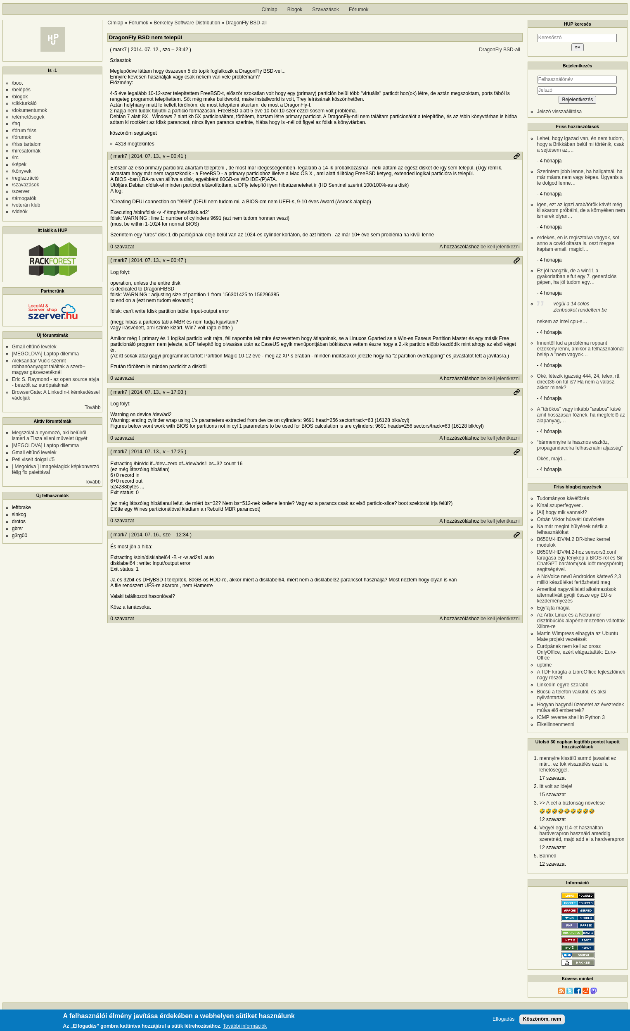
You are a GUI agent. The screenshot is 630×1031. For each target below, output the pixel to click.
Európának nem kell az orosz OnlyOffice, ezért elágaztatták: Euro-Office (576, 652)
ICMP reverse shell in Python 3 (571, 717)
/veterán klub (26, 205)
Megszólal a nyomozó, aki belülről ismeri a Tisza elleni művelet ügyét (50, 435)
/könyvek (21, 171)
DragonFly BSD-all (246, 23)
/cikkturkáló (24, 103)
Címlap (269, 9)
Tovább (93, 407)
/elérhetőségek (28, 117)
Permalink (516, 156)
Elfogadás (503, 1021)
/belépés (21, 90)
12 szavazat (552, 819)
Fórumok (358, 9)
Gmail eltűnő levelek (34, 347)
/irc (15, 157)
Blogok (295, 9)
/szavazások (25, 185)
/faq (16, 123)
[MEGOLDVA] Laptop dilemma (45, 354)
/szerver (21, 191)
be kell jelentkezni (500, 247)
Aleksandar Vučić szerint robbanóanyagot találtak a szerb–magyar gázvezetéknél (48, 366)
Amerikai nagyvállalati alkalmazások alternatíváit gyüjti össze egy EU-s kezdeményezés (576, 595)
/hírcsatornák (26, 151)
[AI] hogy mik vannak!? (562, 512)
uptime (544, 665)
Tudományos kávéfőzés (563, 498)
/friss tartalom (27, 144)
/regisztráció (25, 178)
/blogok (20, 97)
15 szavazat (552, 795)
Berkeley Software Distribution (187, 23)
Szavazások (325, 9)
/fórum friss (24, 130)
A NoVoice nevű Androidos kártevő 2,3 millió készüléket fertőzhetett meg (579, 579)
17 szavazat (552, 778)
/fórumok (21, 137)
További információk (245, 1028)
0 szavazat (122, 247)
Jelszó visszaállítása (559, 111)
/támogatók (24, 198)
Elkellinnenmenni (555, 724)
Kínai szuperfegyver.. (560, 505)
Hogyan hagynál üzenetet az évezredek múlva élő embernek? (580, 707)
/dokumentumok (29, 110)
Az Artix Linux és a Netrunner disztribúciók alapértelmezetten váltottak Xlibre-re (581, 620)
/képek (19, 164)
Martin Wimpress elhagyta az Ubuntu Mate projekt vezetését (577, 636)
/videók (20, 211)
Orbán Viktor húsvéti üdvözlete (570, 519)
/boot (17, 83)
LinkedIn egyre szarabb (562, 685)
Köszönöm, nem (542, 1021)
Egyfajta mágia (553, 608)
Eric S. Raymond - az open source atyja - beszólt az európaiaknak (55, 382)
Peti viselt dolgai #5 (33, 459)
